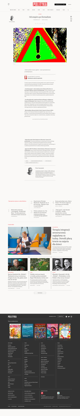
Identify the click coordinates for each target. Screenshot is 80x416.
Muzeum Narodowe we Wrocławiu (36, 168)
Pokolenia (58, 10)
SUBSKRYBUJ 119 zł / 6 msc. (60, 4)
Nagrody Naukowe (28, 392)
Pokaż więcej (40, 300)
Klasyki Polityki (61, 363)
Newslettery (60, 352)
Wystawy (40, 14)
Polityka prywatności (28, 402)
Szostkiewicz (43, 355)
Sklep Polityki (60, 373)
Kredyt (25, 359)
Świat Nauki (10, 360)
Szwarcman (43, 354)
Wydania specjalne (11, 354)
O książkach (43, 371)
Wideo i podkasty (50, 10)
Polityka (9, 352)
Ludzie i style (60, 354)
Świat (23, 10)
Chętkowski (43, 359)
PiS (8, 371)
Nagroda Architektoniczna (29, 380)
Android (44, 402)
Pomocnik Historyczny (12, 355)
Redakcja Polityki (11, 398)
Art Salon (26, 381)
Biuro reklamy (10, 400)
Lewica (9, 373)
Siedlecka (43, 352)
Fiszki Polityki (59, 402)
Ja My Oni (10, 362)
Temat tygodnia (44, 366)
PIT (25, 354)
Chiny (9, 394)
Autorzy (59, 368)
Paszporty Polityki (28, 378)
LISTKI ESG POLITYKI (28, 360)
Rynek (28, 10)
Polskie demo (43, 378)
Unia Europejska (11, 387)
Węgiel (25, 355)
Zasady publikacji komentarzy (29, 400)
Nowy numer (14, 10)
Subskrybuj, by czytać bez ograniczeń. (35, 78)
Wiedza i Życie (11, 359)
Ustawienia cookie (27, 408)
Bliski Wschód (11, 391)
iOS (41, 402)
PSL (9, 375)
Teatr (25, 375)
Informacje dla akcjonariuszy (29, 406)
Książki (25, 366)
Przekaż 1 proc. (60, 360)
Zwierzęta (60, 365)
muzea (27, 168)
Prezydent (10, 380)
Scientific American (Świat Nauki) (31, 389)
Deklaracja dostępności (28, 404)
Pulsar (25, 387)
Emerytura (26, 357)
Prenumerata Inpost (52, 323)
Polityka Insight (14, 413)
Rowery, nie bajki (44, 376)
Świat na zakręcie (44, 370)
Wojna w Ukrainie (11, 386)
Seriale (25, 371)
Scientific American (12, 357)
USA (9, 389)
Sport (59, 362)
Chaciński (43, 357)
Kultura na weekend (45, 368)
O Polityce (10, 406)
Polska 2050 (10, 376)
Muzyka (26, 368)
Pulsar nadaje (43, 380)
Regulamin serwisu (27, 398)
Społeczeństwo (60, 359)
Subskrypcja (60, 323)
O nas (59, 372)
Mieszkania (26, 352)
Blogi (44, 10)
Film (25, 370)
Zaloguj (69, 4)
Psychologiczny (44, 375)
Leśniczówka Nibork (21, 413)
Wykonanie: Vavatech (55, 413)
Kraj (19, 10)
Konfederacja (10, 378)
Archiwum (60, 367)
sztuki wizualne (48, 168)
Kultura (33, 10)
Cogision (47, 413)
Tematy (59, 370)
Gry (25, 376)
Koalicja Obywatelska (12, 370)
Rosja (9, 392)
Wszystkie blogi (44, 360)
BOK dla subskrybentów (12, 404)
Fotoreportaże (60, 355)
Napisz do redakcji (11, 402)
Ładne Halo (49, 413)
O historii (43, 373)
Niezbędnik (10, 363)
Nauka (39, 10)
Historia (59, 357)
